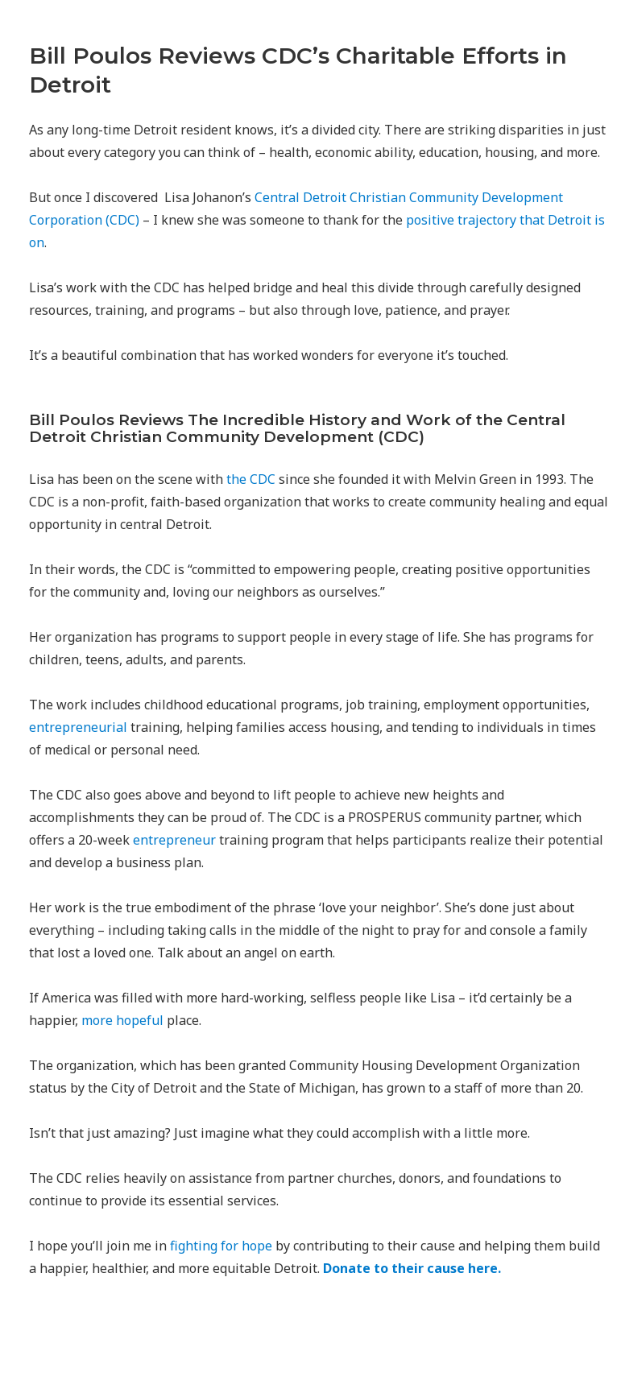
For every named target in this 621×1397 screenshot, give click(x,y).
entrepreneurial (78, 727)
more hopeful (122, 1020)
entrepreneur (174, 840)
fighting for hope (221, 1245)
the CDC (250, 479)
